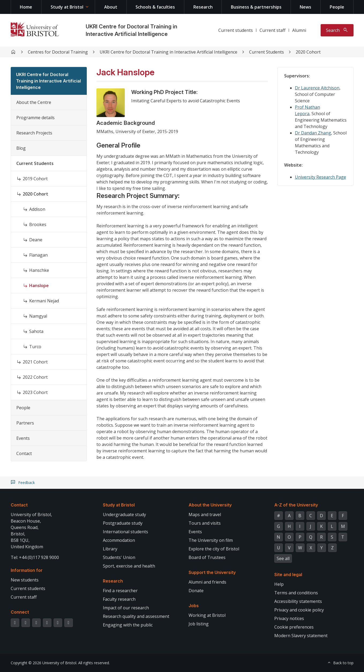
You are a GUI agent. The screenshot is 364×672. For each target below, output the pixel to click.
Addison (37, 209)
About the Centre (33, 102)
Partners (25, 423)
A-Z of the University (296, 505)
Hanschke (39, 270)
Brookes (37, 224)
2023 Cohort (35, 392)
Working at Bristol (207, 615)
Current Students (266, 52)
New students (25, 580)
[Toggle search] (337, 30)
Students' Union (119, 557)
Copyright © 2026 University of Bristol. (44, 662)
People (337, 7)
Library (110, 549)
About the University (210, 505)
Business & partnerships (256, 7)
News (305, 7)
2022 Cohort (35, 377)
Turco (35, 347)
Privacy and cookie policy (299, 610)
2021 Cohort (35, 362)
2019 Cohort (35, 179)
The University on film (211, 540)
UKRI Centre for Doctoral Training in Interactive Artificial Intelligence (168, 52)
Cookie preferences (294, 627)
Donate (196, 591)
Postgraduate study (122, 523)
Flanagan (38, 255)
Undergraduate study (124, 514)
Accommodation (119, 540)
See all (283, 558)
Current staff (273, 30)
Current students (235, 30)
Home (26, 7)
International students (125, 532)
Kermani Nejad (44, 301)
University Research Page (320, 177)
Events (23, 438)
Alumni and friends (207, 582)
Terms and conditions (296, 593)
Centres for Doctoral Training (58, 52)
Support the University (212, 572)
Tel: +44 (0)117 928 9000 (35, 557)
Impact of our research (126, 608)
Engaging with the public (128, 625)
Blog (21, 148)
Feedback (26, 483)
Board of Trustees (207, 557)
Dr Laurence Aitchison (317, 88)
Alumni (299, 30)
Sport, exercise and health (129, 566)
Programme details (35, 118)
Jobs (194, 605)
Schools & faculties (155, 7)
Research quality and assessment (136, 616)
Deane (35, 240)
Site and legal (288, 574)
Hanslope (39, 285)
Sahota (36, 331)
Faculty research (119, 599)
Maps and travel (205, 514)
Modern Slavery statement (301, 636)
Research (203, 7)
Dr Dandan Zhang (313, 133)
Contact (24, 453)
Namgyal (38, 316)
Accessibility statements (298, 601)
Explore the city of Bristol (214, 549)
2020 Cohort (308, 52)
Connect (20, 612)
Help (279, 584)
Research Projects (34, 133)
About (110, 7)
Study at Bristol (67, 7)
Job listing (199, 624)
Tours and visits (205, 523)
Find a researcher (120, 591)
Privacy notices (289, 618)
